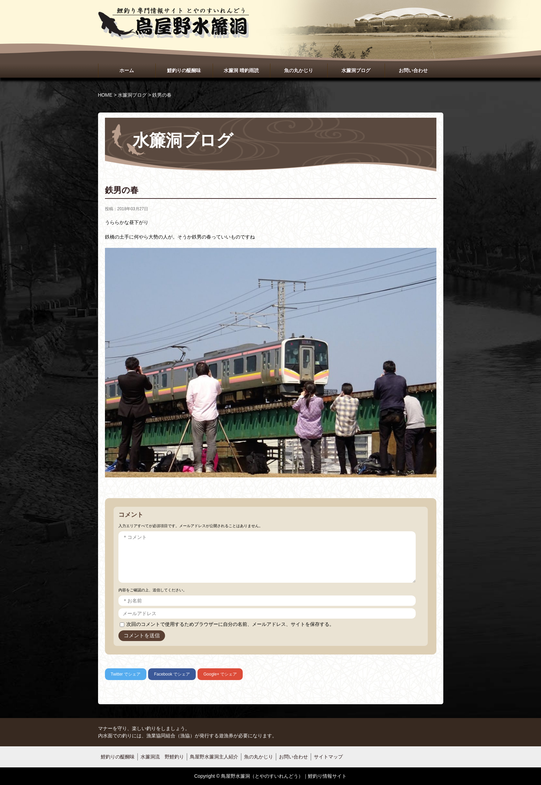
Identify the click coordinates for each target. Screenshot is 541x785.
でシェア (126, 674)
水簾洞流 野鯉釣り (162, 756)
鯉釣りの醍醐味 (184, 70)
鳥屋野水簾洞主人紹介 (214, 756)
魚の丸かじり (298, 70)
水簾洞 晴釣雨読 (241, 70)
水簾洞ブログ (355, 70)
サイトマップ (328, 756)
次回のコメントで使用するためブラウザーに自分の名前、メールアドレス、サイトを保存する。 (230, 624)
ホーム (126, 70)
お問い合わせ (413, 70)
